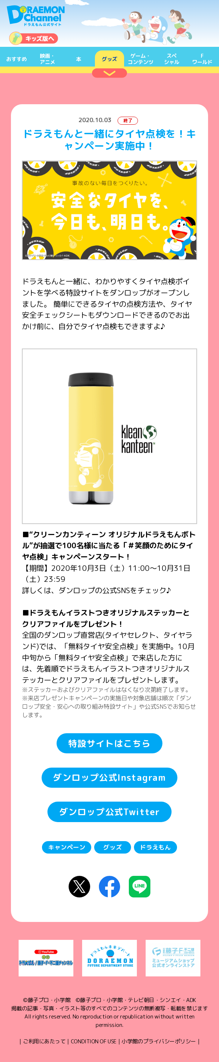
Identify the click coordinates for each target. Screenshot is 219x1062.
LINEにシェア (139, 886)
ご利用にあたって (44, 1041)
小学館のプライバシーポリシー (159, 1041)
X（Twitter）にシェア (79, 886)
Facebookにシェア (109, 886)
